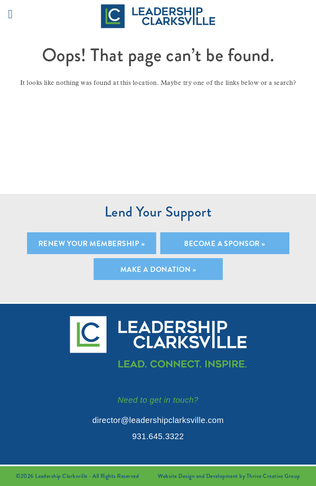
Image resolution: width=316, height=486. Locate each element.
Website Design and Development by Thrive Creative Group (229, 476)
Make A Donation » (158, 269)
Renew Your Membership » (91, 243)
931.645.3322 (158, 436)
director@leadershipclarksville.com (158, 420)
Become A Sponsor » (224, 243)
